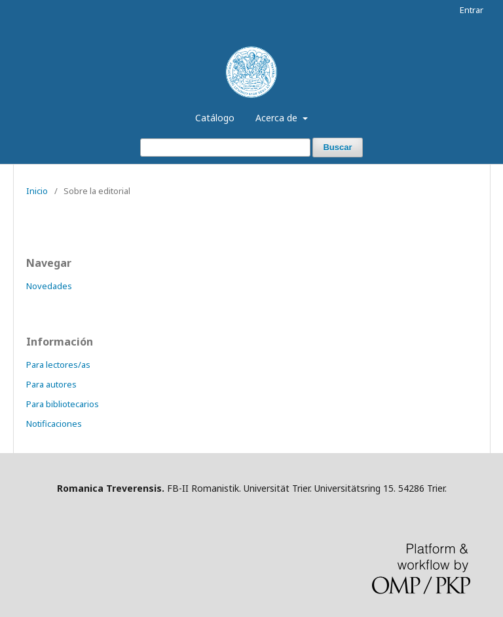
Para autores (51, 384)
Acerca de (277, 117)
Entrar (471, 10)
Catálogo (214, 117)
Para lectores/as (58, 364)
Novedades (49, 286)
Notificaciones (54, 423)
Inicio (37, 191)
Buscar (337, 147)
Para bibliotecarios (62, 404)
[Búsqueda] (225, 147)
